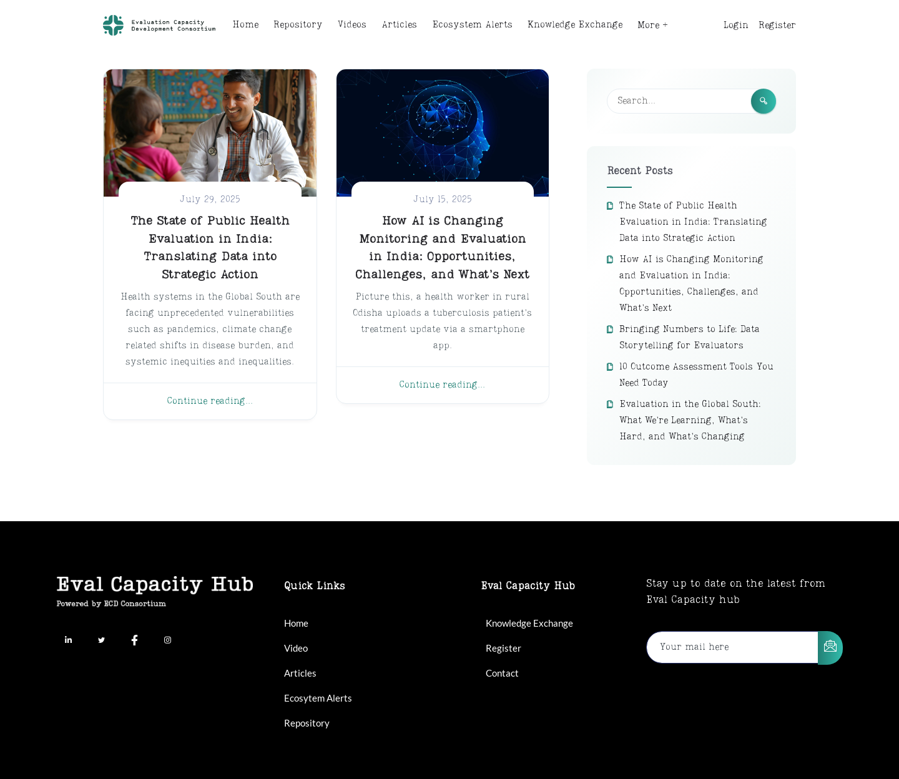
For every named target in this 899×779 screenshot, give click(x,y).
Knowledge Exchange (575, 25)
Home (245, 25)
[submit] (830, 648)
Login (736, 25)
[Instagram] (167, 641)
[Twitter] (101, 641)
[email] (732, 647)
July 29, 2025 (210, 199)
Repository (298, 25)
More (648, 25)
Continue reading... (210, 401)
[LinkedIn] (68, 641)
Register (777, 25)
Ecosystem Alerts (472, 25)
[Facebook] (134, 641)
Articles (399, 25)
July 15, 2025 (442, 199)
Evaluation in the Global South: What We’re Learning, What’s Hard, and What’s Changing (690, 420)
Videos (352, 25)
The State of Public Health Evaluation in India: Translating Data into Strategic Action (693, 222)
